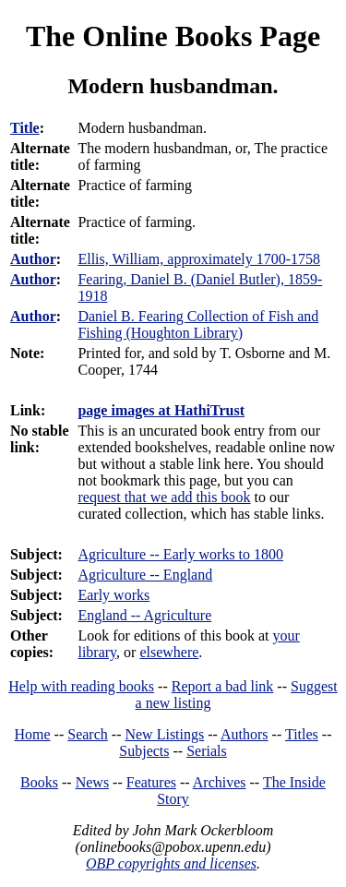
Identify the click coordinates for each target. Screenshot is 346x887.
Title (25, 128)
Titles (301, 734)
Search (87, 734)
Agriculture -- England (145, 574)
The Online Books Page (173, 36)
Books (39, 782)
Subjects (144, 751)
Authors (244, 734)
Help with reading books (81, 686)
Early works (113, 595)
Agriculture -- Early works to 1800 (180, 554)
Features (151, 782)
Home (33, 734)
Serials (206, 751)
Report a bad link (223, 686)
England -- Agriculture (144, 615)
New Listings (164, 734)
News (92, 782)
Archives (219, 782)
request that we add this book (164, 497)
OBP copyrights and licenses (171, 863)
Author (33, 259)
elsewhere (168, 652)
